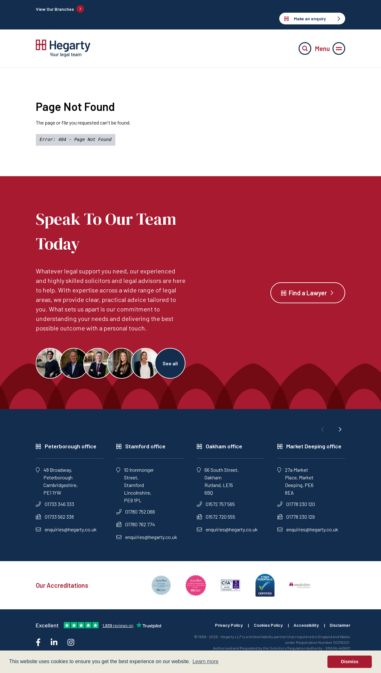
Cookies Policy (266, 626)
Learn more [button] (205, 661)
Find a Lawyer (307, 293)
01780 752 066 (135, 513)
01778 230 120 (296, 505)
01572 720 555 (216, 518)
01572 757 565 (216, 505)
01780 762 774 (135, 525)
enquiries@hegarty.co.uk (66, 530)
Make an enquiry (312, 18)
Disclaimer (339, 626)
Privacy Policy (227, 626)
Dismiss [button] (349, 661)
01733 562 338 (55, 518)
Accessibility (305, 626)
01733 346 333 (55, 505)
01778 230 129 (296, 518)
